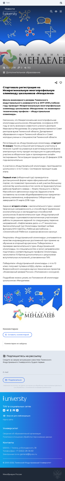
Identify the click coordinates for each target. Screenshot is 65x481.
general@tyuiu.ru (28, 454)
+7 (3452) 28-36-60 (25, 451)
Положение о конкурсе (46, 272)
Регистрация (9, 143)
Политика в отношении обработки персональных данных (27, 437)
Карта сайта (8, 420)
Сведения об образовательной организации (22, 434)
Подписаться (13, 380)
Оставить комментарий (17, 335)
